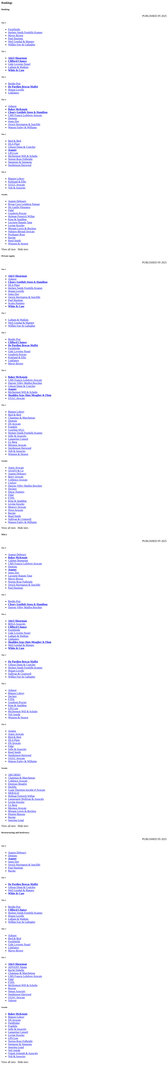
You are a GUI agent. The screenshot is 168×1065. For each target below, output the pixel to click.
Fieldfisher (14, 1023)
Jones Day (13, 121)
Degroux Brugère (17, 783)
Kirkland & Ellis (17, 181)
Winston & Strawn (18, 243)
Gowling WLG (16, 429)
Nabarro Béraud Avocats (21, 231)
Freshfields (14, 29)
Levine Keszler (16, 225)
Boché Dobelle (16, 970)
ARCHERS (14, 774)
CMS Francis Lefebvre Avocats (25, 115)
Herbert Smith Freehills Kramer (25, 32)
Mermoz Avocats (17, 445)
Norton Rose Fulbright (20, 159)
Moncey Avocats (17, 507)
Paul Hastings (15, 38)
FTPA (11, 497)
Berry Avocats (15, 476)
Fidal (11, 210)
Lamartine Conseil (18, 439)
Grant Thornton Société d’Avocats (26, 789)
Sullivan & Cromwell (19, 519)
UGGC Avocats (16, 184)
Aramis (12, 731)
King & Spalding (17, 219)
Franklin (12, 426)
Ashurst (12, 106)
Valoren (12, 1000)
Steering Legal (16, 820)
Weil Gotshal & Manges (21, 41)
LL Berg (12, 442)
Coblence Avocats (17, 479)
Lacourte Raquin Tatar (20, 222)
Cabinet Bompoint (18, 560)
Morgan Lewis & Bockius (22, 228)
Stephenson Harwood (19, 165)
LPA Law (13, 153)
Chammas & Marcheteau (21, 417)
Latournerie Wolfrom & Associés (26, 799)
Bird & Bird (14, 140)
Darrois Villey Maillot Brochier (25, 383)
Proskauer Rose (16, 234)
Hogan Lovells (16, 89)
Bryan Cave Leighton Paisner (24, 204)
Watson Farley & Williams (22, 127)
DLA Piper (14, 143)
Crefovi (12, 482)
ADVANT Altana (17, 967)
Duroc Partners (16, 491)
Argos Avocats (16, 467)
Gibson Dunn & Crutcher (21, 147)
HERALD (13, 793)
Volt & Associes (16, 187)
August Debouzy (17, 201)
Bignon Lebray (16, 178)
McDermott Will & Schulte (23, 156)
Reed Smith (14, 240)
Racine (12, 237)
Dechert (12, 488)
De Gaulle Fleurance (19, 207)
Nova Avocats (15, 510)
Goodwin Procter (17, 213)
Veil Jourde (14, 714)
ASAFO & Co (16, 470)
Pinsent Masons (16, 814)
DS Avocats (14, 423)
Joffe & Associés (17, 435)
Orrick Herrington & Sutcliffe (24, 124)
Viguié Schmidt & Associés (23, 1053)
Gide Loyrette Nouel (19, 64)
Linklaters (13, 92)
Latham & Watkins (18, 67)
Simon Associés (16, 991)
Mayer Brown (15, 35)
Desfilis (12, 786)
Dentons (12, 118)
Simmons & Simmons (20, 162)
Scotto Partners (16, 303)
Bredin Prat (14, 83)
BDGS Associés (16, 623)
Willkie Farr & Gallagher (21, 44)
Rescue (12, 988)
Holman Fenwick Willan (21, 216)
